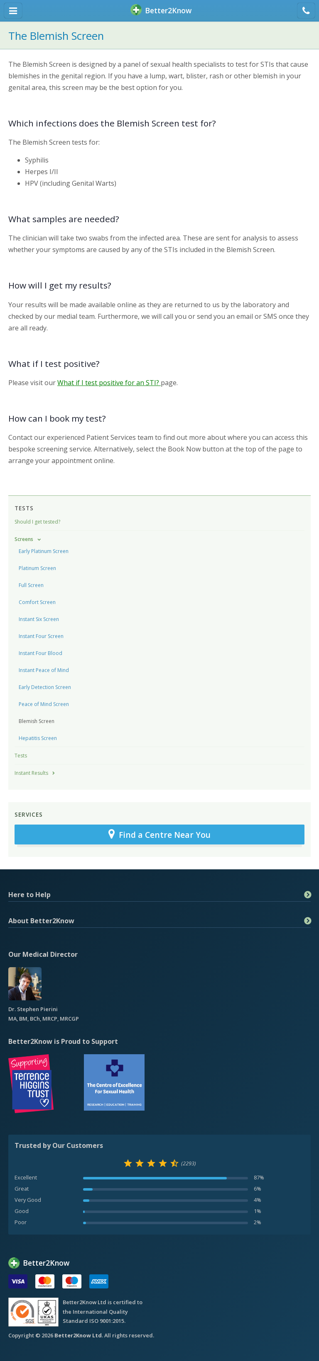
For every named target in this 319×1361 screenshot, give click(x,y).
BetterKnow (160, 10)
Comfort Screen (37, 602)
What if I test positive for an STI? (109, 382)
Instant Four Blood (40, 653)
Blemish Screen (36, 721)
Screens (24, 539)
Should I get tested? (37, 521)
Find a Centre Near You (159, 834)
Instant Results (31, 772)
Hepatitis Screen (38, 738)
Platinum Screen (37, 568)
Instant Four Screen (41, 636)
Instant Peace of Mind (44, 670)
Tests (24, 508)
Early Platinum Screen (44, 551)
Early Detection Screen (45, 687)
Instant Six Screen (39, 619)
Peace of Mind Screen (44, 704)
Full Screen (31, 585)
